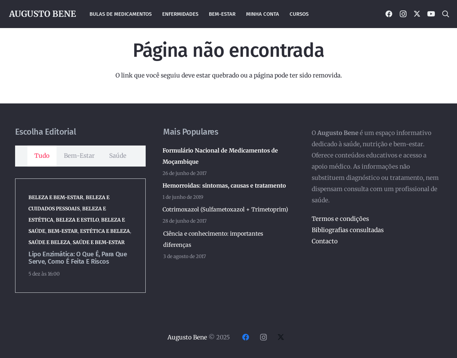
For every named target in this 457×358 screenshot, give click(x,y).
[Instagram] (403, 14)
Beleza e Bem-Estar (55, 197)
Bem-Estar (63, 231)
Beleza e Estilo (77, 220)
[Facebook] (389, 14)
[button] (445, 14)
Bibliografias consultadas (348, 230)
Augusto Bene (187, 337)
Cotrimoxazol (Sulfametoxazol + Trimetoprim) (225, 209)
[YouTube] (431, 14)
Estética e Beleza (105, 231)
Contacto (325, 241)
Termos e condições (340, 219)
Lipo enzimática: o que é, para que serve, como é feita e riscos (77, 257)
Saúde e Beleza (49, 242)
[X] (417, 14)
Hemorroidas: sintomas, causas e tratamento (224, 185)
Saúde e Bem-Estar (99, 242)
